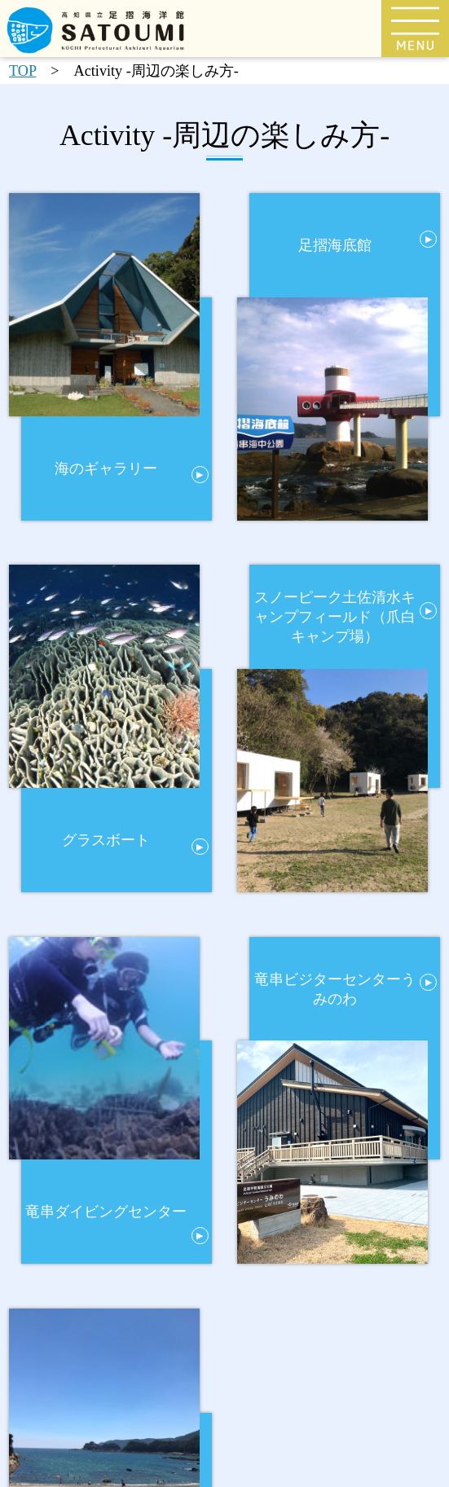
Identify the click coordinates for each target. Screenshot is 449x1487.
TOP (22, 71)
